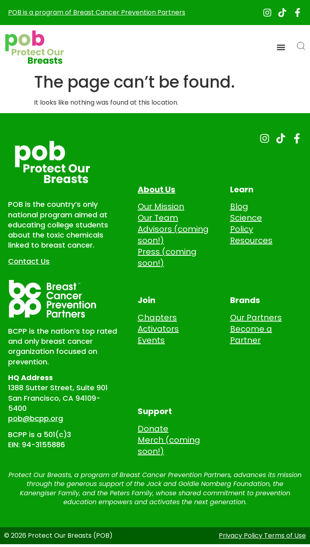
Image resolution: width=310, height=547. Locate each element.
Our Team (158, 219)
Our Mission (161, 207)
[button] (281, 48)
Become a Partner (251, 335)
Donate (153, 429)
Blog (239, 207)
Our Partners (256, 318)
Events (151, 341)
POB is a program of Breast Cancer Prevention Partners (96, 12)
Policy (241, 230)
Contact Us (29, 262)
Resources (251, 241)
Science (246, 219)
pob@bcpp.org (35, 419)
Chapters (157, 318)
